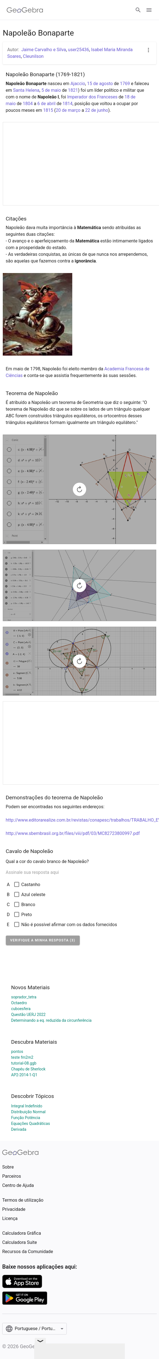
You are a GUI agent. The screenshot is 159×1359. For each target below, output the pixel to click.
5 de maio (51, 90)
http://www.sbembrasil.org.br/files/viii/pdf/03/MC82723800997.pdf (73, 833)
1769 (125, 83)
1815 (48, 110)
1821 (73, 90)
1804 (28, 103)
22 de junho (96, 110)
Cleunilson (33, 56)
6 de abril (46, 103)
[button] (43, 940)
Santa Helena (26, 90)
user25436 (78, 49)
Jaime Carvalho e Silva (43, 49)
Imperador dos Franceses (92, 97)
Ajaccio (77, 83)
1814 (68, 103)
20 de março (68, 110)
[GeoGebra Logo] (25, 10)
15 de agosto (100, 83)
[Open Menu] (149, 10)
